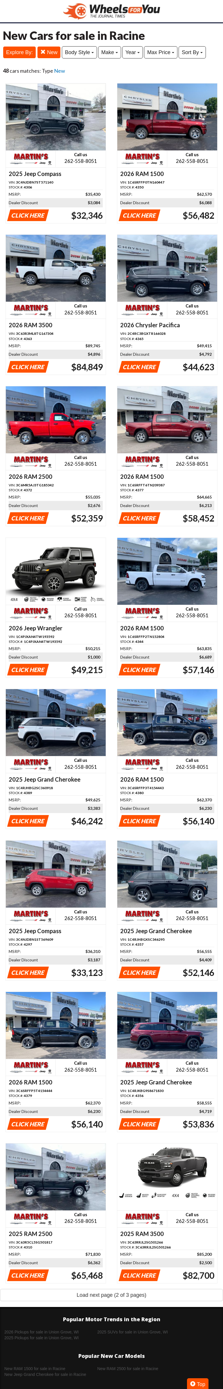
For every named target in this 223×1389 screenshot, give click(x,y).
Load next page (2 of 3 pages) (111, 1295)
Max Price (160, 52)
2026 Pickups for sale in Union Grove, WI (41, 1332)
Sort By (192, 52)
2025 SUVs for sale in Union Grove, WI (132, 1332)
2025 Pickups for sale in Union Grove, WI (41, 1337)
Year (132, 52)
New (48, 52)
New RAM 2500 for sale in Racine (127, 1368)
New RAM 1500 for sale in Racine (34, 1368)
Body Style (79, 52)
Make (109, 52)
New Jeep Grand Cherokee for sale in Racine (45, 1374)
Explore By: (19, 52)
